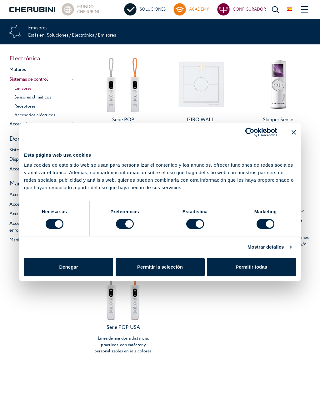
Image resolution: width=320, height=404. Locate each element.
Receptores (25, 106)
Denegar (68, 267)
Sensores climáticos (32, 97)
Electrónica (83, 35)
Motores (17, 69)
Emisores (23, 88)
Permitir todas (251, 267)
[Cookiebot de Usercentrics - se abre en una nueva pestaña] (249, 132)
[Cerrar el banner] (294, 132)
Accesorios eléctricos (34, 115)
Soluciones (58, 35)
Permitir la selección (160, 267)
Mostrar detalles (266, 247)
